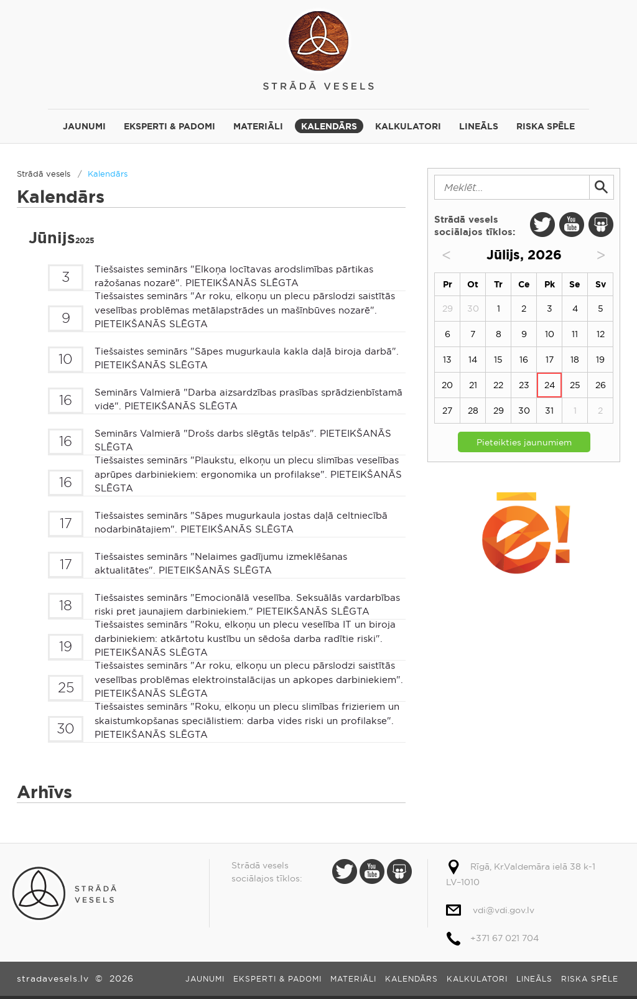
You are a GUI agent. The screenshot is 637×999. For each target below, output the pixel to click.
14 (472, 359)
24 (549, 385)
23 (524, 385)
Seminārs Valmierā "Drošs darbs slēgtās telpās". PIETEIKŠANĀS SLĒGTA (243, 440)
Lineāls (478, 126)
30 (524, 410)
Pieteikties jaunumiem (524, 442)
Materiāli (258, 126)
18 (574, 359)
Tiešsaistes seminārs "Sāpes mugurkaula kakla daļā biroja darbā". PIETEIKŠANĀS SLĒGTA (247, 358)
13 (447, 359)
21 (473, 385)
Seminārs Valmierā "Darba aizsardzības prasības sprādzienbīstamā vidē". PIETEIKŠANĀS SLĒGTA (248, 399)
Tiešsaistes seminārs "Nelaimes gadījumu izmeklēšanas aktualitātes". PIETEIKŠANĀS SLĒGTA (221, 564)
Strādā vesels (318, 48)
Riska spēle (545, 126)
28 (473, 410)
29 (498, 410)
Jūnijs (62, 238)
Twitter (542, 224)
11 (575, 334)
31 (549, 410)
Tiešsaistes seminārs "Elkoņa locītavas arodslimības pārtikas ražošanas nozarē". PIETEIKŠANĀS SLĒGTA (234, 276)
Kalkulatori (408, 126)
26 (600, 385)
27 (447, 410)
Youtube (571, 224)
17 (550, 359)
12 (601, 334)
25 (575, 385)
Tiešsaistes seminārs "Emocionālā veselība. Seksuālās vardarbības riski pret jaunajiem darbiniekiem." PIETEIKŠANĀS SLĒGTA (247, 605)
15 (498, 359)
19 (600, 359)
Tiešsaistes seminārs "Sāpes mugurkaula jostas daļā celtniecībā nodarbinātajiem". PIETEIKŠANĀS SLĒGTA (241, 522)
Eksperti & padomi (169, 126)
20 (447, 385)
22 (498, 385)
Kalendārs (329, 126)
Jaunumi (84, 126)
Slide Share (600, 224)
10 (549, 334)
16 (523, 359)
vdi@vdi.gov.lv (503, 910)
